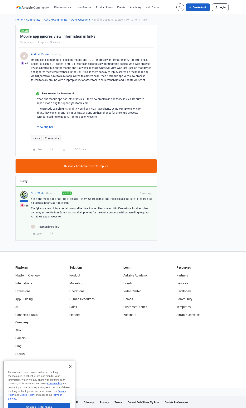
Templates (183, 307)
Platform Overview (28, 275)
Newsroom (22, 362)
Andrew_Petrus (40, 54)
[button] (198, 7)
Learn (127, 267)
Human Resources (82, 299)
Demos (128, 299)
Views (36, 138)
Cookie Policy (54, 392)
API (76, 402)
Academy (135, 7)
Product (74, 275)
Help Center (153, 7)
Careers (20, 338)
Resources (183, 267)
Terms (118, 402)
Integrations (23, 283)
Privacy (104, 402)
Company (21, 322)
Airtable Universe (187, 315)
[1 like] (45, 227)
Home (18, 19)
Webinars (129, 315)
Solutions (75, 267)
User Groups (83, 7)
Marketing (76, 283)
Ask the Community (55, 19)
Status (20, 354)
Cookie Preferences (176, 402)
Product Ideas (104, 7)
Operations (76, 291)
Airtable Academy (135, 275)
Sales (73, 307)
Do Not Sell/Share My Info (143, 402)
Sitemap (89, 402)
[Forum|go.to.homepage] (32, 7)
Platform (21, 267)
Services (182, 283)
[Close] (70, 375)
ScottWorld (38, 193)
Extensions (22, 291)
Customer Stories (135, 307)
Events (121, 7)
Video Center (132, 291)
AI (16, 307)
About (19, 330)
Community (33, 19)
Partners (182, 275)
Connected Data (26, 315)
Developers (183, 291)
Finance (74, 315)
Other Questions (81, 19)
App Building (24, 299)
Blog (18, 346)
